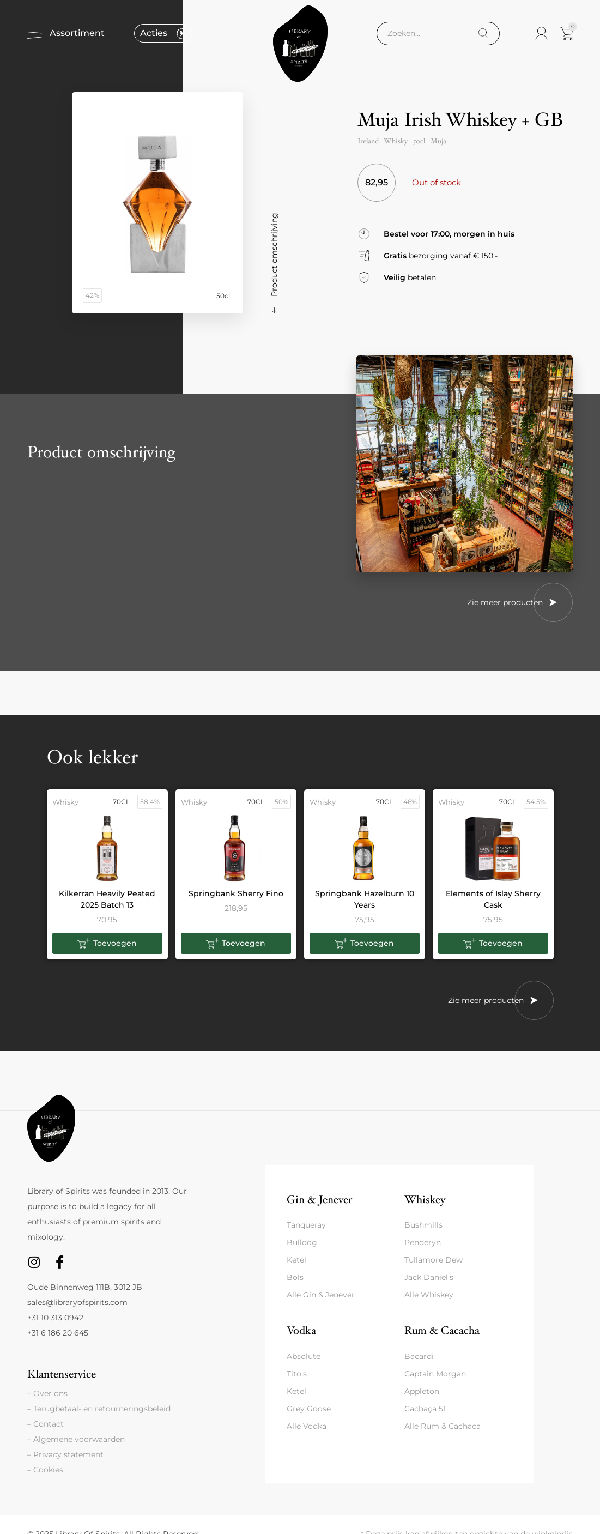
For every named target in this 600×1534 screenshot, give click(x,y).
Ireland (368, 141)
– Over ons (47, 1393)
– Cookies (45, 1470)
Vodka (301, 1330)
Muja (438, 141)
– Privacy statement (65, 1454)
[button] (107, 944)
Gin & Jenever (319, 1199)
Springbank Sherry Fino (236, 893)
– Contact (45, 1424)
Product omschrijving (274, 255)
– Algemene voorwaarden (76, 1439)
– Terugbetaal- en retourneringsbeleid (99, 1409)
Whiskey (424, 1199)
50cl (419, 141)
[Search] (483, 33)
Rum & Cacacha (442, 1330)
